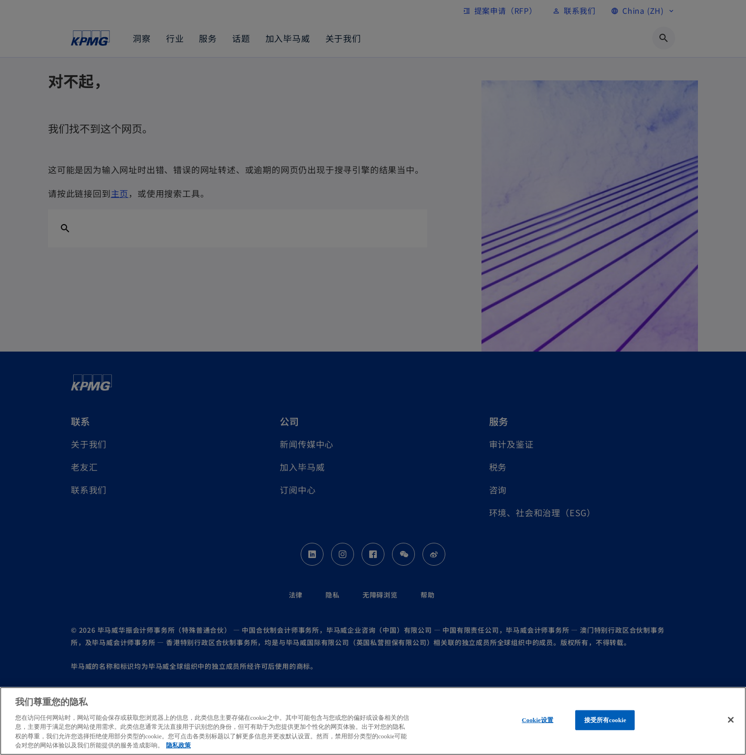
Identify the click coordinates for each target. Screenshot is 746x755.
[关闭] (730, 719)
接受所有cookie (605, 720)
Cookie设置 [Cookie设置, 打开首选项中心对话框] (537, 720)
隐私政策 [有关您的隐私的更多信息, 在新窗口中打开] (178, 745)
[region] (373, 721)
